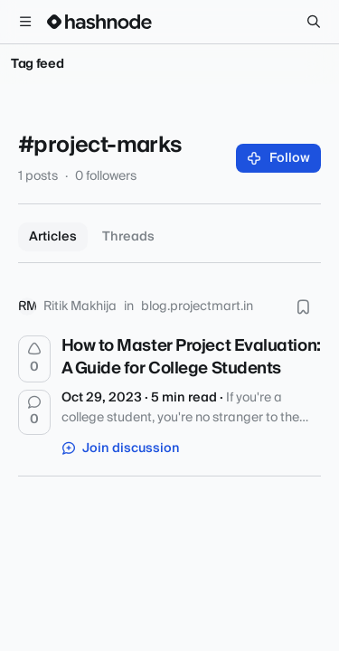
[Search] (313, 21)
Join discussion (121, 448)
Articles (53, 237)
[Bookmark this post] (303, 306)
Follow (279, 158)
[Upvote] (34, 358)
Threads (128, 237)
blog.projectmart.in (197, 306)
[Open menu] (25, 21)
